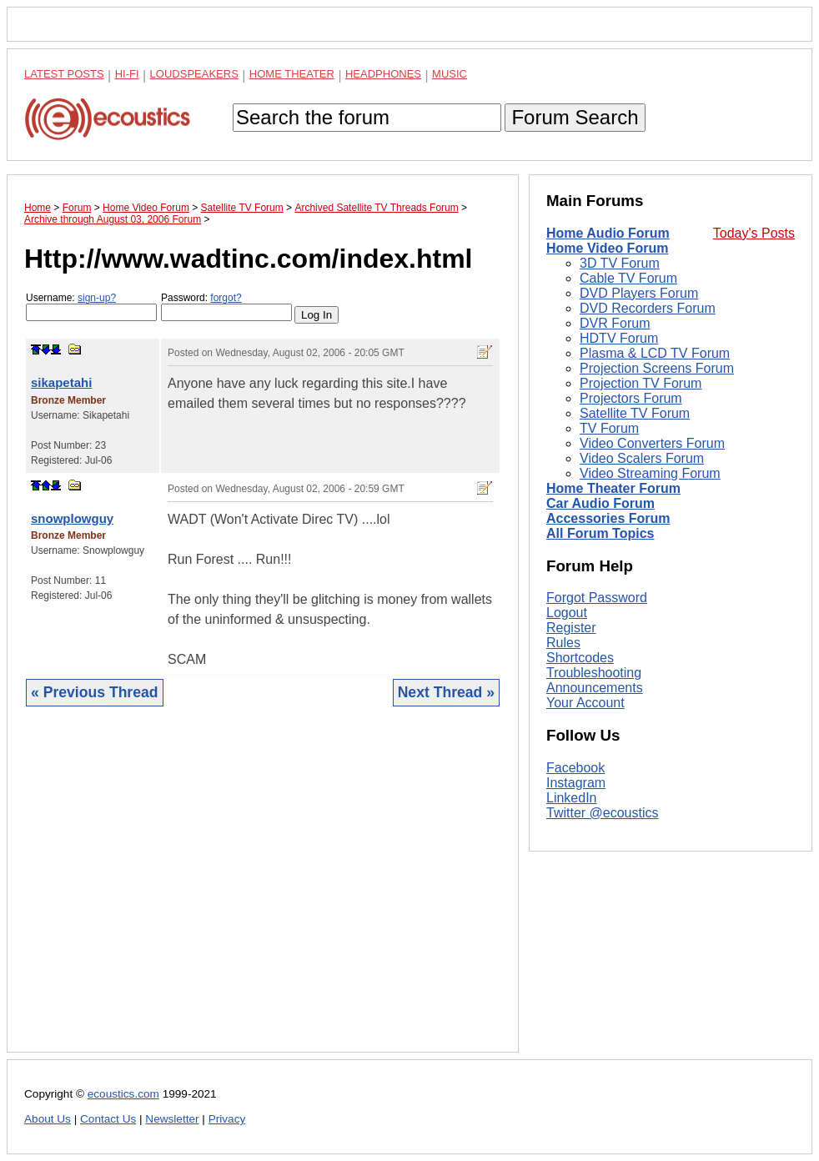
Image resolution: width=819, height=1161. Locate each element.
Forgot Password (596, 598)
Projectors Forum (631, 398)
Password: (226, 306)
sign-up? (97, 298)
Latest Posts (64, 74)
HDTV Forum (619, 338)
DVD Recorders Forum (648, 308)
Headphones (383, 74)
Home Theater (291, 74)
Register (571, 628)
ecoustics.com (123, 1094)
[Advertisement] (262, 892)
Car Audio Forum (600, 503)
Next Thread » (446, 692)
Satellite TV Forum (635, 413)
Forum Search (574, 117)
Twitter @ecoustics (602, 813)
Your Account (585, 703)
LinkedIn (571, 798)
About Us (47, 1119)
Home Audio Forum (608, 233)
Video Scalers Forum (642, 458)
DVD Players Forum (639, 293)
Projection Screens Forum (657, 368)
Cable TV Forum (628, 278)
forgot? (225, 298)
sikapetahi (61, 382)
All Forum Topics (600, 533)
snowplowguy (72, 518)
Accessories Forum (608, 518)
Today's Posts (754, 233)
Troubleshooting (593, 673)
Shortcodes (580, 658)
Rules (563, 643)
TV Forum (609, 428)
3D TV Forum (620, 263)
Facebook (575, 768)
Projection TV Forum (640, 383)
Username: (91, 306)
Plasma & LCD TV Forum (655, 353)
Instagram (575, 783)
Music (449, 74)
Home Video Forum (607, 248)
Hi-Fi (127, 74)
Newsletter (171, 1119)
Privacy (227, 1119)
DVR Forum (615, 323)
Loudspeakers (194, 74)
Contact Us (108, 1119)
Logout (566, 613)
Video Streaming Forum (650, 473)
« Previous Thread (94, 692)
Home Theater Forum (613, 488)
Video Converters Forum (652, 443)
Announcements (594, 688)
